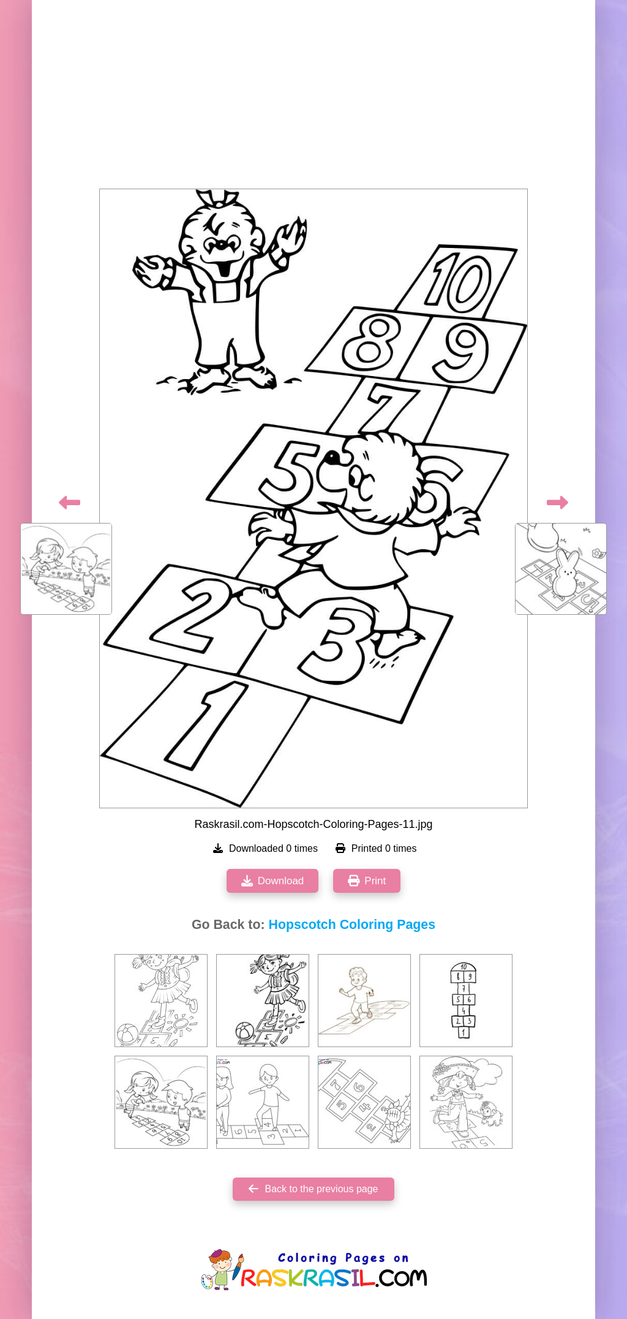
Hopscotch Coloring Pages (352, 924)
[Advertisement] (313, 98)
